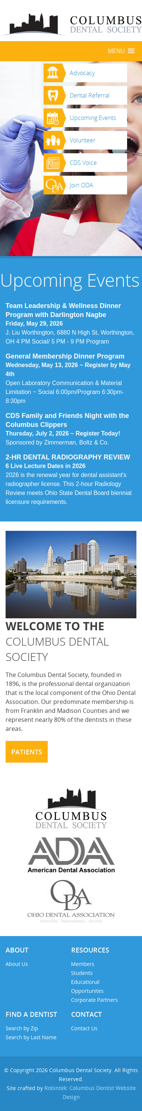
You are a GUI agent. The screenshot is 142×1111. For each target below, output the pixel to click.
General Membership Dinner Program (65, 356)
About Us (17, 963)
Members (82, 963)
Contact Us (84, 1028)
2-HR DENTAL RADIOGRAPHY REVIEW (68, 457)
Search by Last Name (31, 1037)
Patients (26, 751)
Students (82, 972)
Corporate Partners (94, 999)
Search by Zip (22, 1028)
